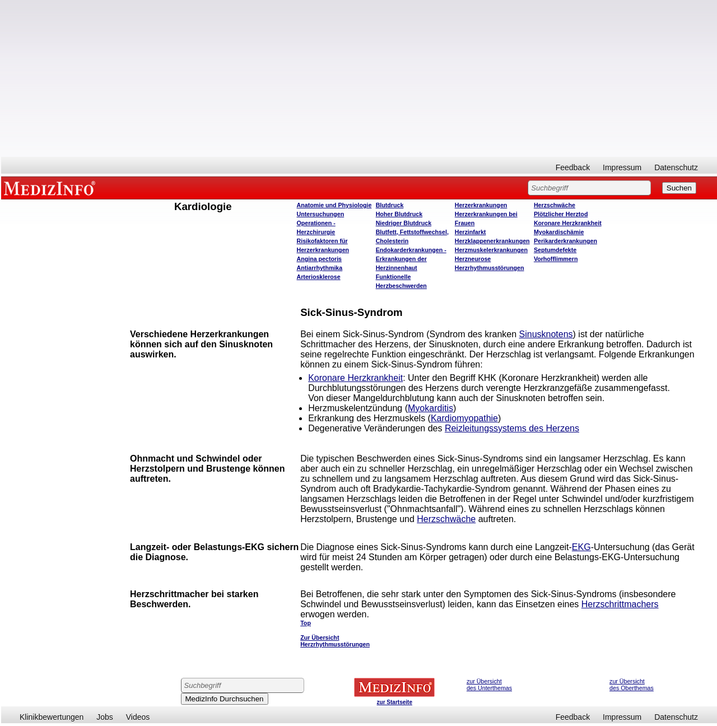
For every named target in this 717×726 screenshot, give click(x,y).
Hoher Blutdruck (399, 214)
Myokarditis (430, 408)
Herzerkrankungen (481, 205)
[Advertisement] (359, 78)
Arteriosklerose (319, 276)
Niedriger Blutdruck (403, 223)
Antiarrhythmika (320, 267)
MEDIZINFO (51, 187)
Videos (138, 717)
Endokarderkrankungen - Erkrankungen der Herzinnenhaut (411, 258)
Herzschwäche (554, 205)
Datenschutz (676, 167)
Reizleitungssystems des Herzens (512, 428)
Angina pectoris (319, 258)
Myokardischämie (559, 232)
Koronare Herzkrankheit (568, 223)
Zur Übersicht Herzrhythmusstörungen (335, 641)
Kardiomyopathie (464, 418)
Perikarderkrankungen (565, 241)
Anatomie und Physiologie (334, 205)
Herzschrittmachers (620, 604)
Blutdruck (390, 205)
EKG (581, 547)
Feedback (573, 167)
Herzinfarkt (470, 232)
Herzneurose (473, 258)
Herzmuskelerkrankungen (491, 249)
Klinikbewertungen (51, 717)
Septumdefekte (555, 249)
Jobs (104, 717)
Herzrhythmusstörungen (489, 267)
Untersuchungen (320, 214)
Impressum (622, 167)
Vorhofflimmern (556, 258)
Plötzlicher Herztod (561, 214)
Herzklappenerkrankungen (492, 241)
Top (305, 623)
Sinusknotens (546, 334)
